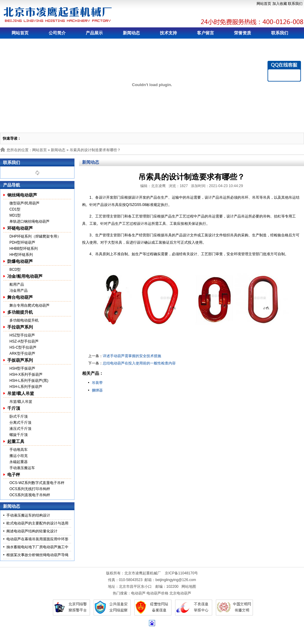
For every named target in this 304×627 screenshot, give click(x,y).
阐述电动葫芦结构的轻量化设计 (31, 531)
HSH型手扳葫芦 (22, 368)
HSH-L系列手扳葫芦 (25, 387)
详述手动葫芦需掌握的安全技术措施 (132, 356)
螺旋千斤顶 (18, 435)
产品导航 (11, 185)
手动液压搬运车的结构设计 (28, 515)
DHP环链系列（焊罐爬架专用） (35, 236)
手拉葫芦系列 (20, 327)
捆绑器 (97, 390)
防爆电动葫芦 (20, 261)
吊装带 (97, 383)
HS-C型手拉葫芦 (22, 347)
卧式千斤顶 (18, 416)
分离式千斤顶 (20, 422)
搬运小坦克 (18, 456)
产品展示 (94, 32)
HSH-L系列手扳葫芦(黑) (28, 380)
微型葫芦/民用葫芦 (24, 203)
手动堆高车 (18, 450)
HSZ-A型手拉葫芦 (24, 341)
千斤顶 (13, 408)
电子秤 (13, 474)
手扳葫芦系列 (20, 360)
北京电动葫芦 (180, 593)
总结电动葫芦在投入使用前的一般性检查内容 (139, 363)
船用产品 (16, 284)
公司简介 (57, 32)
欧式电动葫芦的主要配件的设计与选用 (37, 523)
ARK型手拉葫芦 (22, 353)
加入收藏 (279, 4)
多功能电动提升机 (24, 320)
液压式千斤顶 (20, 429)
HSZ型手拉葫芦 (22, 335)
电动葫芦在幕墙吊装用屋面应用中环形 (37, 539)
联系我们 (295, 4)
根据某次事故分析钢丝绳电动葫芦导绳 (37, 555)
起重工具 (15, 441)
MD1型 (15, 215)
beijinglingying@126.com (175, 580)
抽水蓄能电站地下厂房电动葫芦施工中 (37, 547)
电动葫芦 (138, 593)
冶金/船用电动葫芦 (25, 276)
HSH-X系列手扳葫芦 (26, 374)
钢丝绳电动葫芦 (22, 195)
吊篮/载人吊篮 (20, 393)
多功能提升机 (20, 312)
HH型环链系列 (21, 255)
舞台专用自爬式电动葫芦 (29, 305)
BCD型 (15, 269)
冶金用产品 (18, 290)
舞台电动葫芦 (20, 297)
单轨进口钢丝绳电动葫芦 (29, 221)
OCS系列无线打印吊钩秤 (29, 489)
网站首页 (264, 4)
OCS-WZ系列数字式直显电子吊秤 (36, 483)
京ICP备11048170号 (181, 573)
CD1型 (14, 209)
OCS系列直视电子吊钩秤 (29, 495)
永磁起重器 (18, 462)
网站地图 (188, 586)
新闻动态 (131, 32)
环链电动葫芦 (20, 228)
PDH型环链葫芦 (22, 242)
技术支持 (168, 32)
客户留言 (205, 32)
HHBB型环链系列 (23, 248)
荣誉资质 (242, 32)
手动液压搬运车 (22, 468)
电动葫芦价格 (157, 593)
